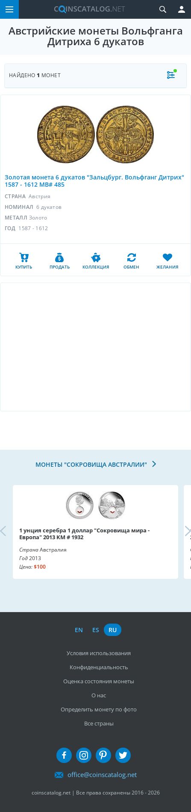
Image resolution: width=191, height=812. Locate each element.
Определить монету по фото (99, 709)
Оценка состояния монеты (98, 681)
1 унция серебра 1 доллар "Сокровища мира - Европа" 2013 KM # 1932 (84, 533)
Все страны (99, 723)
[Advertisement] (95, 347)
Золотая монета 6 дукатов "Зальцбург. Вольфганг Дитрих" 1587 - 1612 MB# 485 (94, 180)
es (95, 630)
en (79, 630)
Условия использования (99, 653)
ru (113, 630)
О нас (98, 695)
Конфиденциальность (99, 667)
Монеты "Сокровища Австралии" (92, 464)
